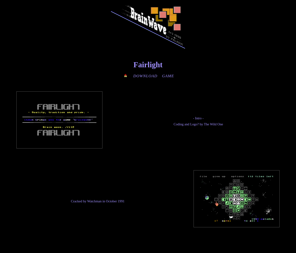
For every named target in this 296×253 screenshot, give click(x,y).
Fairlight (148, 64)
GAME (168, 76)
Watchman (94, 201)
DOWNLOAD (145, 76)
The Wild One (213, 124)
